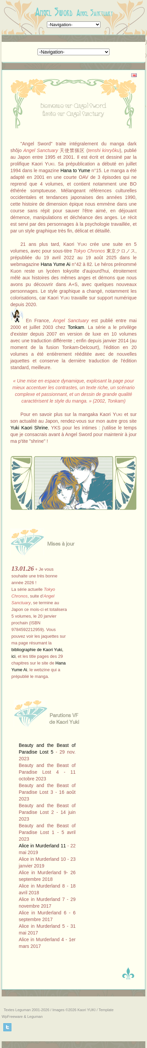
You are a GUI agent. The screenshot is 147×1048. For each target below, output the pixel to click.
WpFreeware (12, 1017)
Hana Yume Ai (55, 264)
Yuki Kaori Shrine (29, 427)
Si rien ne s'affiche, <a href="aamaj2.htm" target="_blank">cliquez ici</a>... (41, 624)
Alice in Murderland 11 (42, 845)
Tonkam (76, 327)
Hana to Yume (75, 170)
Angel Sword (54, 12)
